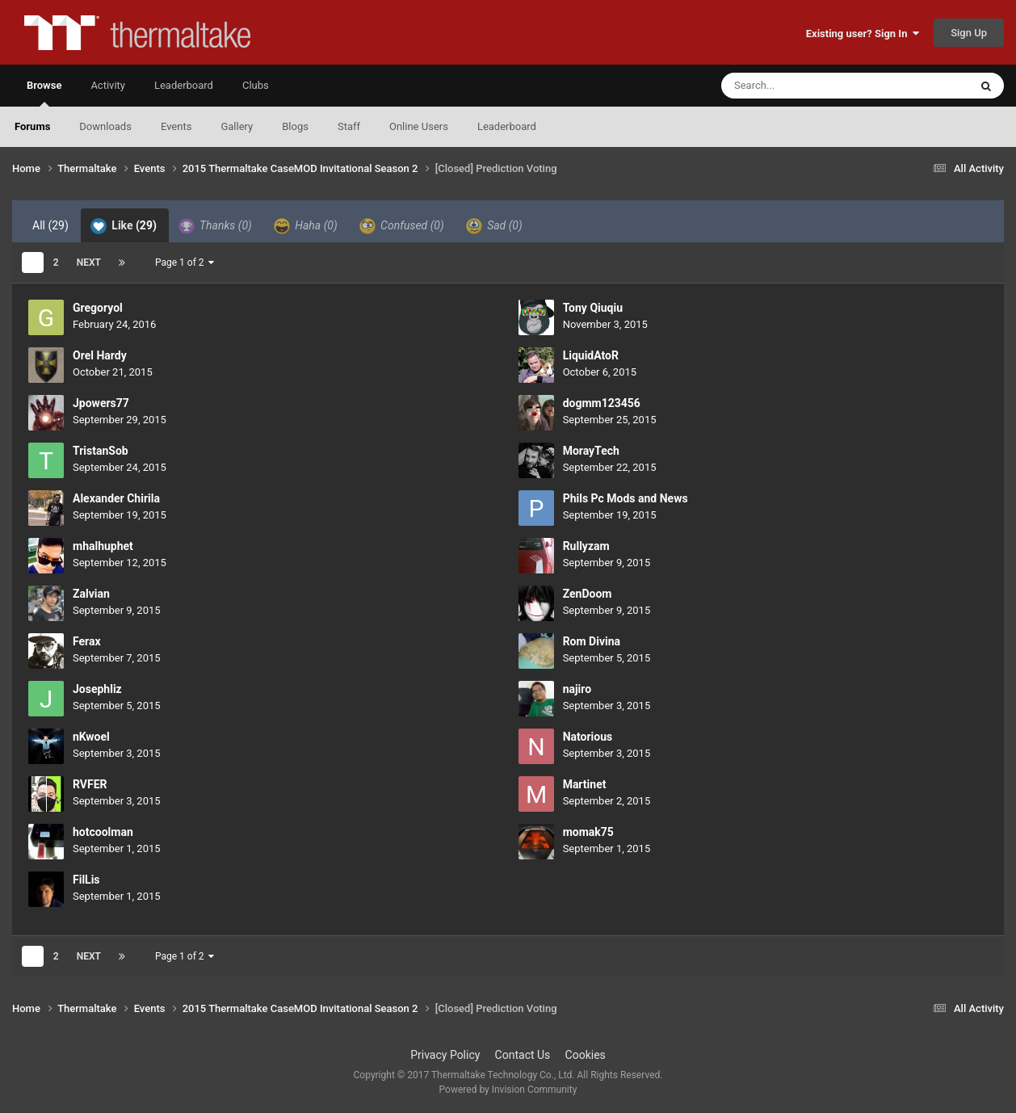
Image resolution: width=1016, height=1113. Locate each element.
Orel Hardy (100, 355)
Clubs (255, 85)
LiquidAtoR (591, 355)
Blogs (295, 126)
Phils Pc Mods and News (625, 498)
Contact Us (523, 1054)
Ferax (87, 641)
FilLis (86, 879)
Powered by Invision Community (508, 1089)
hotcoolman (103, 831)
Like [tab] (123, 226)
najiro (577, 688)
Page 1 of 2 (185, 262)
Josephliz (97, 688)
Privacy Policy (445, 1054)
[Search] (804, 86)
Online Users (418, 126)
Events (176, 126)
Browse (44, 93)
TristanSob (100, 450)
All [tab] (50, 225)
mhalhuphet (103, 546)
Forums (32, 126)
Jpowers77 (101, 403)
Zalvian (91, 593)
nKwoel (91, 736)
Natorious (588, 736)
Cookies (585, 1054)
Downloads (105, 126)
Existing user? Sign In (862, 33)
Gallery (236, 126)
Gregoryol (98, 307)
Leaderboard (506, 126)
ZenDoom (587, 593)
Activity (107, 85)
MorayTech (591, 450)
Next (89, 262)
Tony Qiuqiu (593, 307)
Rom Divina (591, 641)
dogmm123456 (601, 403)
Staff (349, 126)
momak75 (588, 831)
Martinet (585, 784)
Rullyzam (586, 546)
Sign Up (969, 33)
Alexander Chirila (116, 498)
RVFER (90, 784)
